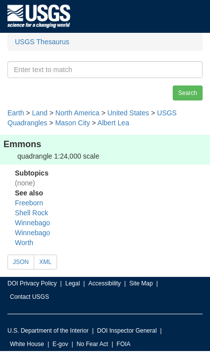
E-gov (60, 344)
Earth (15, 113)
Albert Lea (113, 123)
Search (187, 93)
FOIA (124, 344)
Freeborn (29, 203)
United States (128, 113)
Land (39, 113)
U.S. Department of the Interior (47, 330)
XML (45, 262)
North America (78, 113)
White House (27, 344)
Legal (72, 283)
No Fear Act (92, 344)
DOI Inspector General (127, 330)
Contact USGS (29, 296)
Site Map (140, 283)
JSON (21, 262)
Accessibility (104, 283)
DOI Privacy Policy (32, 283)
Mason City (72, 123)
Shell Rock (31, 213)
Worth (24, 243)
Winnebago (32, 223)
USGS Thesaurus (42, 42)
